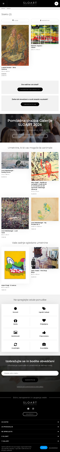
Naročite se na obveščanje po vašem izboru (30, 386)
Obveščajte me (30, 104)
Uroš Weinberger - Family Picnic (7, 171)
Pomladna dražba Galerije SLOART (30, 136)
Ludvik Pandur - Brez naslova (8, 68)
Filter (15, 20)
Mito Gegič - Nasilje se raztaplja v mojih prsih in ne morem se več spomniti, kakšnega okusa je (39, 186)
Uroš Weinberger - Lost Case (9, 231)
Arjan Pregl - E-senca (8, 285)
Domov (3, 8)
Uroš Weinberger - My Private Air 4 (38, 223)
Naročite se (30, 380)
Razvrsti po (44, 20)
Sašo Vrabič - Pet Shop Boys (39, 271)
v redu (44, 447)
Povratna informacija (30, 89)
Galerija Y (30, 414)
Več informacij (53, 447)
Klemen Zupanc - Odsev (37, 46)
